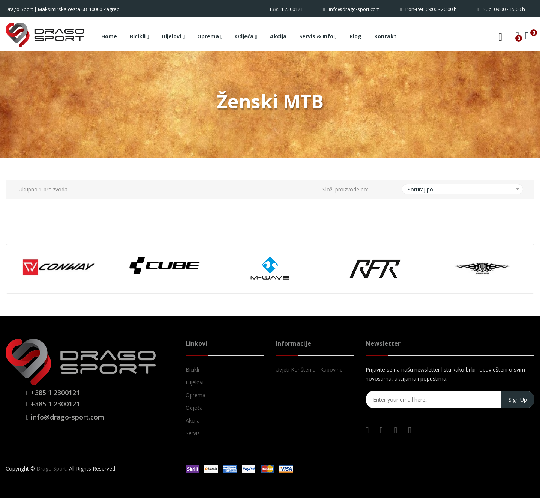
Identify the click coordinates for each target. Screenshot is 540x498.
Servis (193, 433)
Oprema (209, 36)
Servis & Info (318, 36)
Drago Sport (51, 468)
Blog (356, 36)
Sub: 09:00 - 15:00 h (501, 9)
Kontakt (385, 36)
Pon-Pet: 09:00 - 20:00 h (428, 9)
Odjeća (246, 36)
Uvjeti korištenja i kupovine (309, 369)
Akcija (278, 36)
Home (109, 36)
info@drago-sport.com (351, 9)
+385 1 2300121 (283, 9)
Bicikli (139, 36)
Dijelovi (173, 36)
